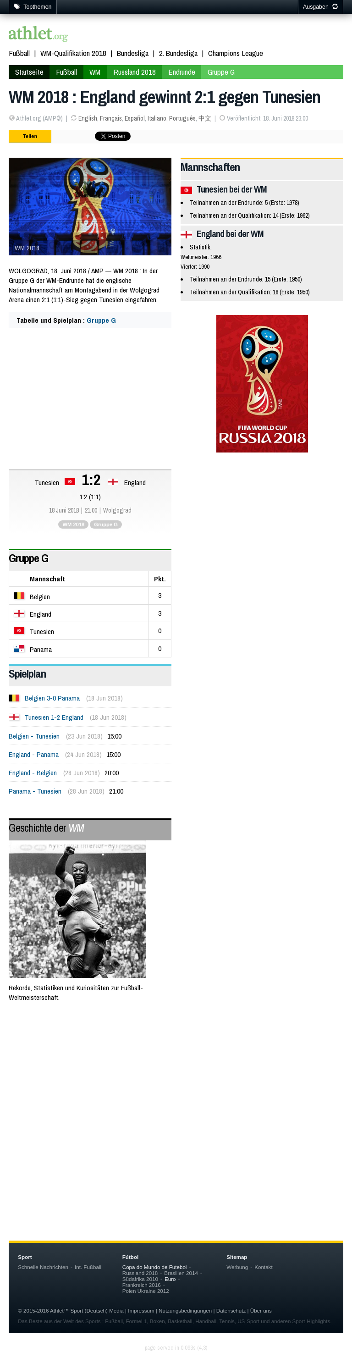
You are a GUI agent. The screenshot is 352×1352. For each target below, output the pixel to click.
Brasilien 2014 (181, 1273)
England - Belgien (33, 773)
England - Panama (34, 754)
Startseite (29, 71)
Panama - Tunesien (35, 791)
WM (94, 71)
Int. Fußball (88, 1267)
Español (135, 118)
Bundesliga (132, 53)
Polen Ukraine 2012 (145, 1291)
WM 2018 (73, 524)
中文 (204, 118)
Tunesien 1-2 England (54, 717)
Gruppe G (221, 71)
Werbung (237, 1267)
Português (182, 118)
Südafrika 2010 (140, 1279)
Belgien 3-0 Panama (52, 698)
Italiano (157, 118)
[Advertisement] (176, 1083)
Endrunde (181, 71)
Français (111, 118)
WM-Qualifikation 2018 (73, 53)
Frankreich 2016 (141, 1285)
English (87, 118)
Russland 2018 (134, 71)
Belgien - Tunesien (34, 736)
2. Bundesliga (178, 53)
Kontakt (263, 1267)
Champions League (235, 53)
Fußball (19, 53)
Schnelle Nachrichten (43, 1267)
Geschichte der (46, 827)
